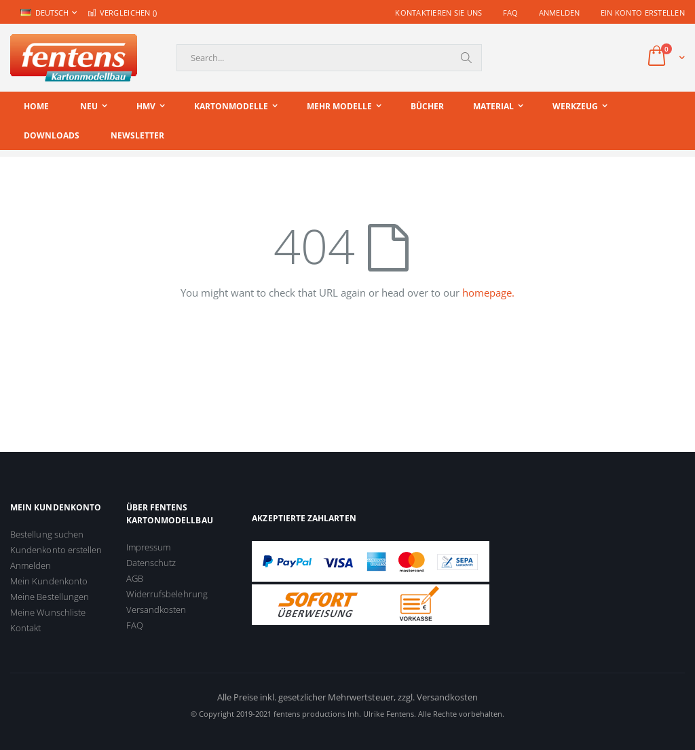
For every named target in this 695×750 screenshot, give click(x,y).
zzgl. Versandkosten (438, 697)
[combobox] (329, 57)
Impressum (148, 547)
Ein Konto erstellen (643, 12)
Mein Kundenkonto (49, 581)
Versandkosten (156, 609)
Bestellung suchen (46, 534)
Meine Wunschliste (48, 612)
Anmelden (559, 12)
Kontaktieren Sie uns (439, 12)
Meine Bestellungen (49, 596)
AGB (134, 578)
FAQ (511, 12)
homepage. (488, 292)
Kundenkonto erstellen (56, 550)
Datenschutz (151, 563)
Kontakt (25, 628)
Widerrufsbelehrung (167, 594)
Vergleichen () (122, 12)
